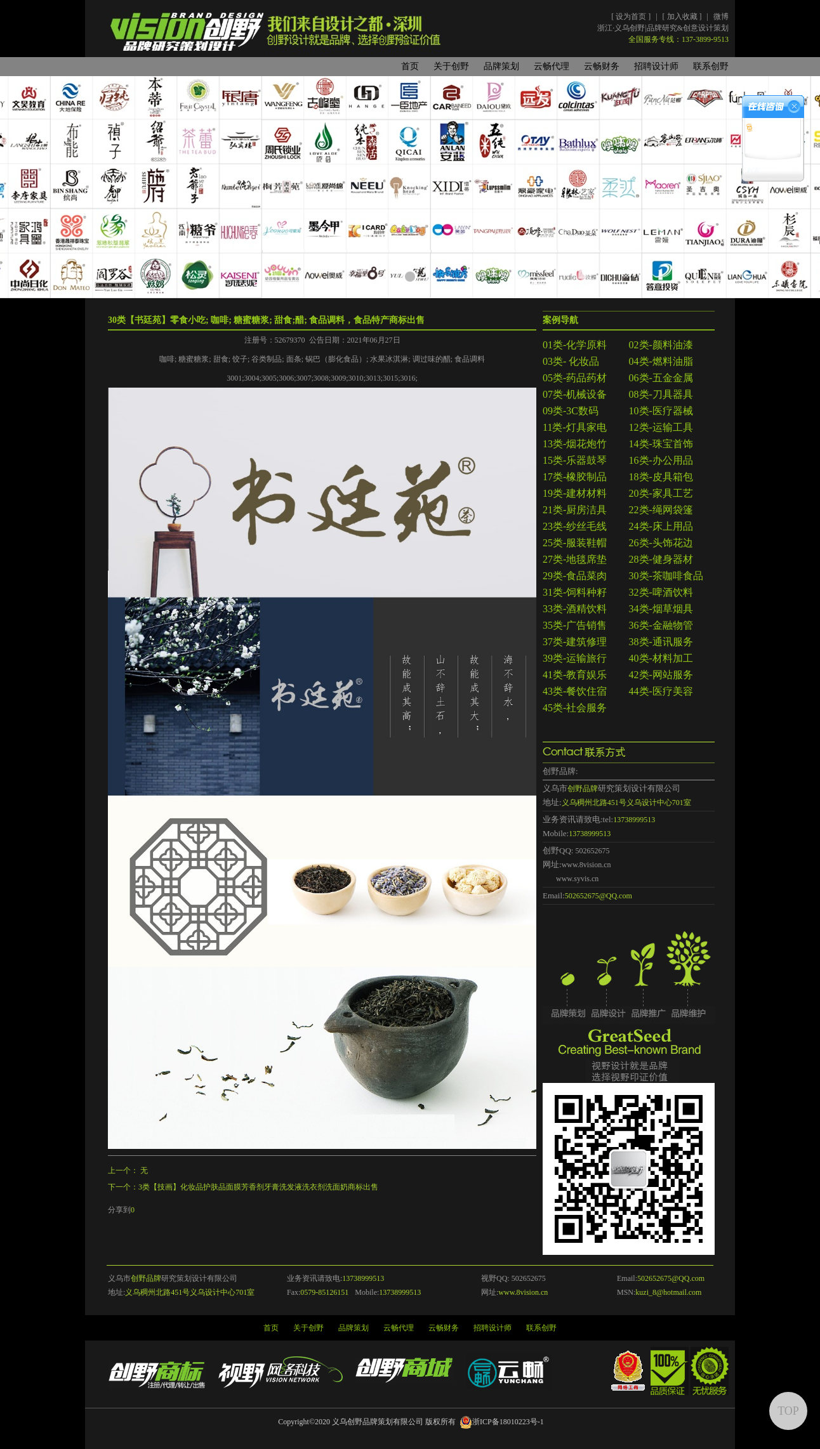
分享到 (119, 1209)
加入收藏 (683, 16)
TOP (788, 1411)
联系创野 (711, 66)
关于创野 (451, 66)
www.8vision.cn (586, 864)
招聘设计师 (656, 66)
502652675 (592, 850)
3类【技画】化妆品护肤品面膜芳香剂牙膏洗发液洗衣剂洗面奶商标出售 (258, 1187)
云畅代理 (551, 66)
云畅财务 (601, 66)
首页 (410, 66)
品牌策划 (501, 66)
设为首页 (632, 16)
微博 (721, 16)
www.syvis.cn (577, 878)
